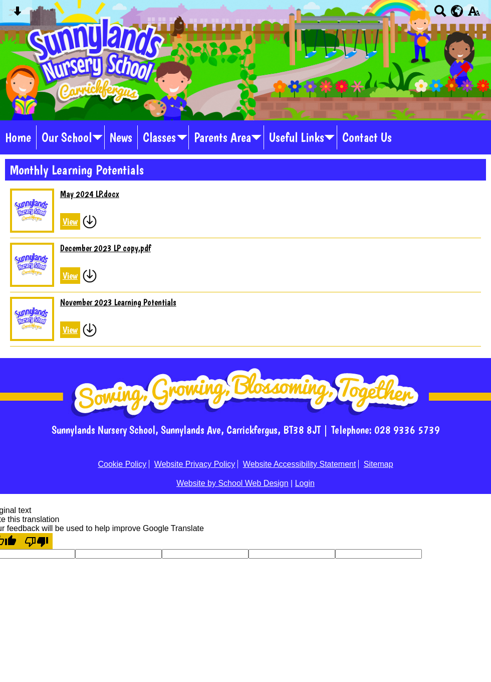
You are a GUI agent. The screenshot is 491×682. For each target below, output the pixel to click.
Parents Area (222, 137)
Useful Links (296, 137)
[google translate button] (457, 11)
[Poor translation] (37, 541)
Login (305, 483)
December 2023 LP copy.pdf (105, 248)
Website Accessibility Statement (299, 464)
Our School (67, 137)
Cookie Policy (122, 464)
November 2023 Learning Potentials (118, 302)
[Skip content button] (17, 14)
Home (18, 137)
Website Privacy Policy (194, 464)
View (70, 221)
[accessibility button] (473, 14)
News (121, 137)
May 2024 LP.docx (89, 194)
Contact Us (367, 137)
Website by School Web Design (232, 483)
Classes (159, 137)
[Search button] (440, 14)
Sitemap (378, 464)
